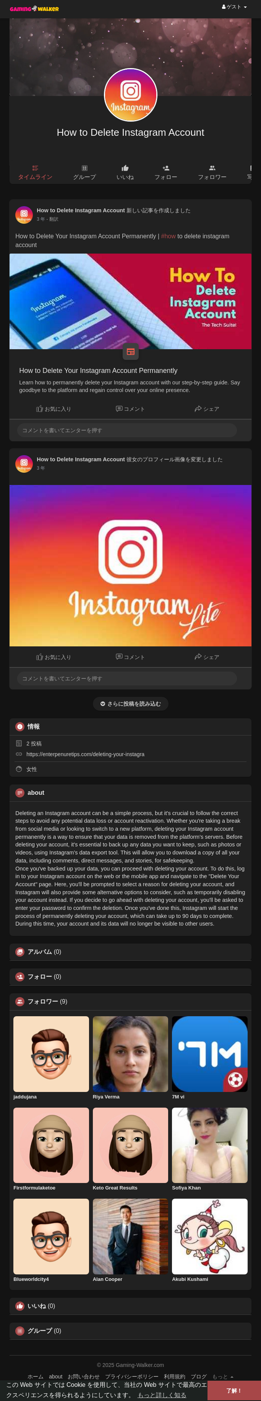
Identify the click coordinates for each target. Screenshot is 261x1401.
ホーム (36, 1376)
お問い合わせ (84, 1376)
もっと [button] (222, 1376)
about (55, 1376)
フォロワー (43, 1002)
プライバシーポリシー (132, 1376)
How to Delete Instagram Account (130, 132)
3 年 (41, 219)
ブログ (199, 1376)
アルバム (40, 952)
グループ (40, 1331)
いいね (37, 1306)
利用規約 (174, 1376)
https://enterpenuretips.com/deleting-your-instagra (85, 754)
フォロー (40, 977)
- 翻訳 (52, 219)
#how (168, 236)
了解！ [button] (234, 1391)
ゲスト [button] (234, 7)
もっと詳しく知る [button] (162, 1395)
